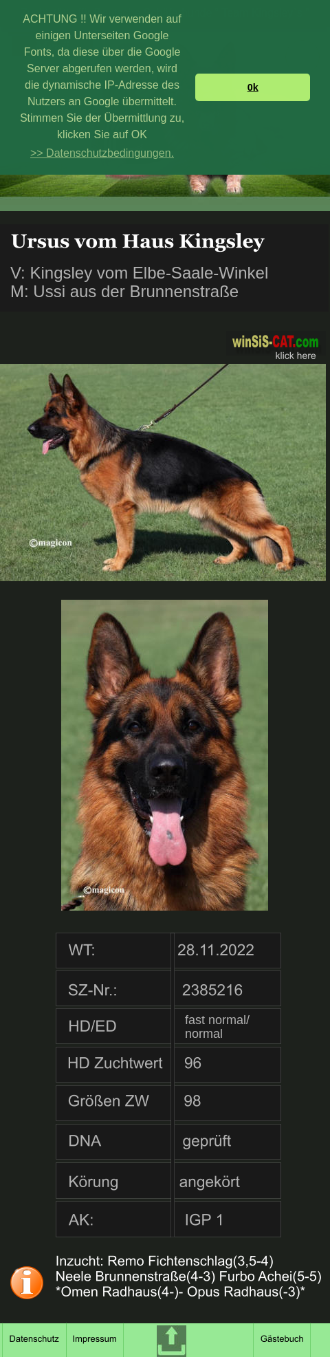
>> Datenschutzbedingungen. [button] (102, 153)
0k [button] (253, 87)
